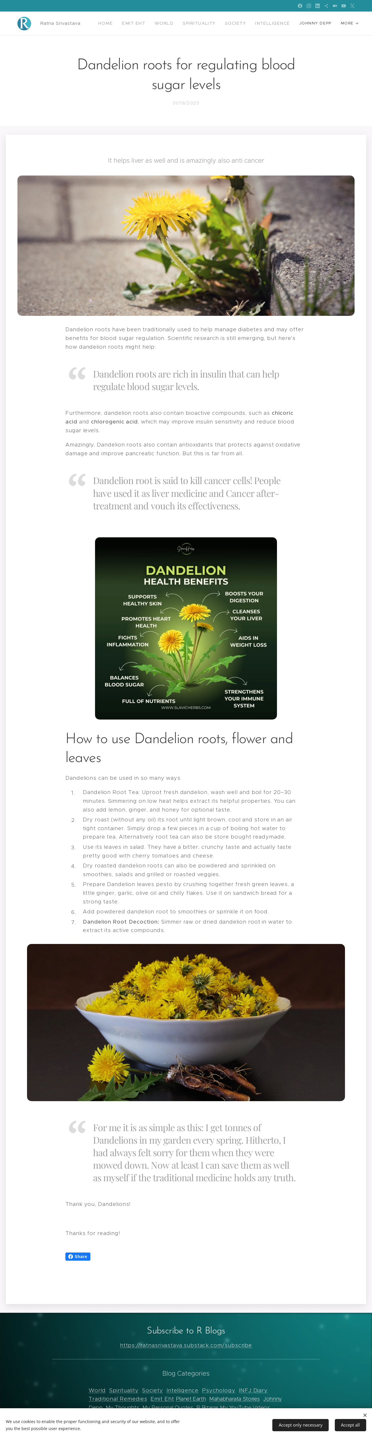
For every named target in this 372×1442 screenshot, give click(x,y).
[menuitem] (118, 23)
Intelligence (182, 1390)
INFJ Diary (253, 1390)
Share (77, 1256)
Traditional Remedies (118, 1399)
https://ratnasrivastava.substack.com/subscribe (186, 1345)
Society (152, 1390)
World (97, 1390)
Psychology (218, 1390)
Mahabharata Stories (234, 1399)
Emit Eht (162, 1399)
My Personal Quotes (167, 1407)
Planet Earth (191, 1399)
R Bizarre (207, 1407)
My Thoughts (122, 1407)
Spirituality (123, 1390)
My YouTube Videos (245, 1407)
